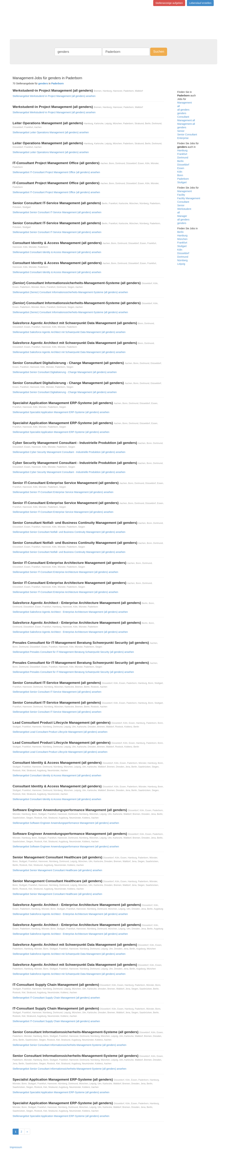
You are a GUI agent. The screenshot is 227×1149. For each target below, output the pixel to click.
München (182, 239)
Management (184, 102)
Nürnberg (182, 260)
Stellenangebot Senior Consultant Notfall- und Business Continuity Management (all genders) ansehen (69, 532)
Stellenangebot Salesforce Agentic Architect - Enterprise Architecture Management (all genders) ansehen (70, 611)
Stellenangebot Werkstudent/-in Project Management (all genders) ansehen (54, 96)
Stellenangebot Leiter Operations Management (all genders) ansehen (51, 132)
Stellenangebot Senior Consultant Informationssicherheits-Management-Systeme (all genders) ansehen (69, 1045)
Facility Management (188, 198)
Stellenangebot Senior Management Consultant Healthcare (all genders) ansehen (57, 870)
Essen (180, 168)
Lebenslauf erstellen (200, 3)
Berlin (180, 161)
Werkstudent (184, 209)
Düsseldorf (183, 164)
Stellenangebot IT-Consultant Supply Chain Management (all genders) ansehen (56, 997)
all (178, 106)
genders (181, 113)
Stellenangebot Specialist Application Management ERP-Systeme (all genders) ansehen (61, 412)
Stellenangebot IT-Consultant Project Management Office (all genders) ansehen (56, 172)
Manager (182, 216)
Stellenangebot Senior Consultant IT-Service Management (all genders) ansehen (57, 212)
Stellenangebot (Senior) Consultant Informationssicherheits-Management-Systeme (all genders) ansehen (70, 292)
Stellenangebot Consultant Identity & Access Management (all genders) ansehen (57, 252)
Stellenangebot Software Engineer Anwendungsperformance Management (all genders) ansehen (66, 823)
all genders (183, 109)
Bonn (180, 175)
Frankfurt (182, 154)
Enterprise (183, 138)
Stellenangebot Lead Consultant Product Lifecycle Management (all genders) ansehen (60, 731)
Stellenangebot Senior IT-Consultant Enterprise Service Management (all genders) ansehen (63, 492)
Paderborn (183, 178)
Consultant (183, 116)
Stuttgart (182, 182)
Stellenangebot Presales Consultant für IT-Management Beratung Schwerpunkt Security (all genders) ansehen (73, 652)
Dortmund (182, 157)
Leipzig (181, 263)
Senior (180, 131)
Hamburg (182, 150)
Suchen (158, 51)
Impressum (16, 1147)
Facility (181, 194)
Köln (179, 171)
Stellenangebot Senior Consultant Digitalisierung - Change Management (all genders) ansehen (65, 372)
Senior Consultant (187, 134)
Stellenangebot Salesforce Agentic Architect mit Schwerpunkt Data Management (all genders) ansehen (69, 332)
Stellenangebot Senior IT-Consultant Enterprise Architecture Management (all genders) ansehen (65, 572)
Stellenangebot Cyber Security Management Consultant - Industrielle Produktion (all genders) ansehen (69, 452)
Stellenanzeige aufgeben (169, 3)
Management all (186, 120)
